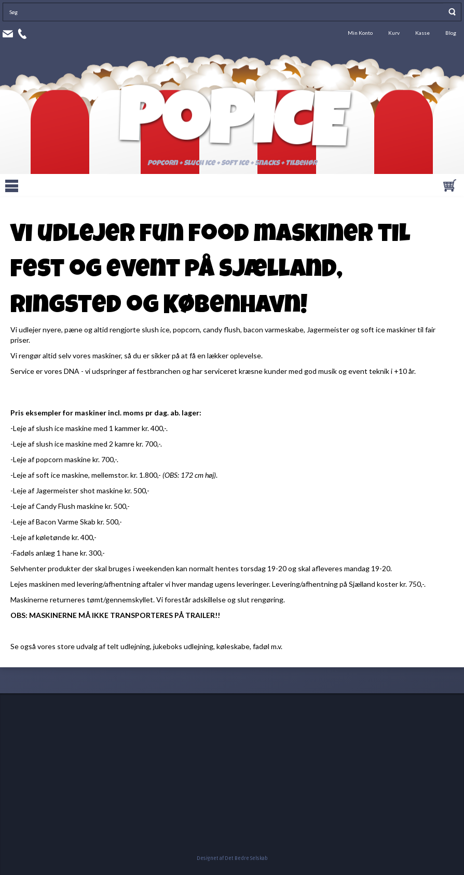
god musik (320, 371)
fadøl (262, 646)
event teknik (368, 371)
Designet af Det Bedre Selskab (232, 858)
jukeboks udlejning (183, 646)
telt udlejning (128, 646)
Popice (232, 128)
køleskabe (233, 646)
